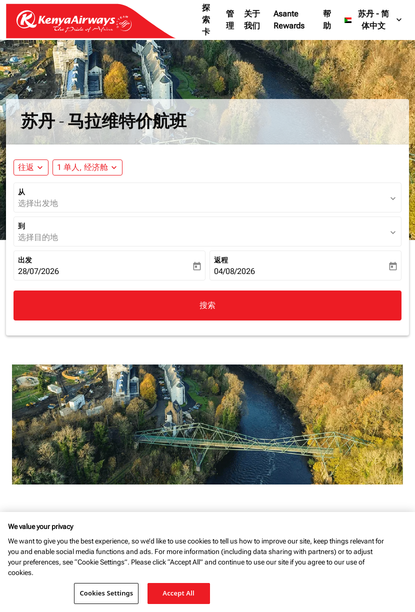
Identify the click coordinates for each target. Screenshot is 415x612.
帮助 (327, 19)
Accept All (178, 593)
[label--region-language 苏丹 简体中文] (373, 20)
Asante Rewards (289, 19)
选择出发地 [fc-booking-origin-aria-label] (38, 203)
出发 (25, 260)
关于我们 (252, 19)
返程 (221, 260)
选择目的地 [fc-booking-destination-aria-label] (38, 237)
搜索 (208, 305)
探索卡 (206, 19)
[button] (87, 168)
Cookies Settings (106, 593)
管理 (230, 19)
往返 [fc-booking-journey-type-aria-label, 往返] (26, 167)
